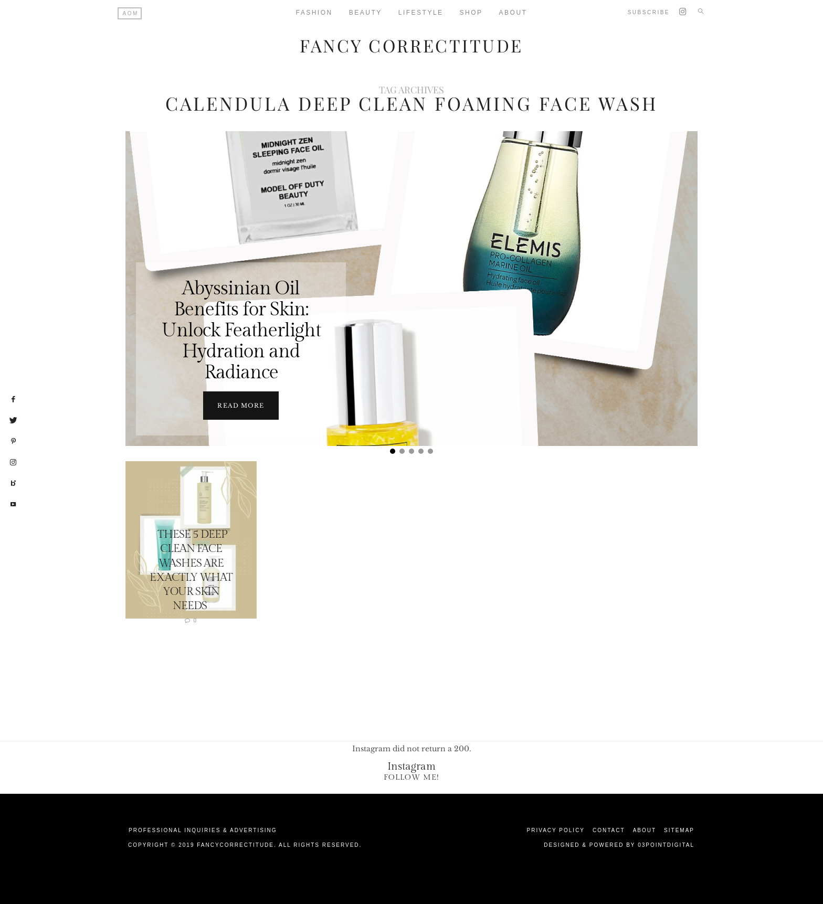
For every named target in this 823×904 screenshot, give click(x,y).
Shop (471, 12)
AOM (131, 13)
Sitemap (679, 830)
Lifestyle (421, 12)
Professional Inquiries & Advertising (203, 830)
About (513, 12)
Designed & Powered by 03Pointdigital (619, 844)
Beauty (365, 12)
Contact (609, 830)
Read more (240, 405)
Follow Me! (411, 776)
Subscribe (649, 12)
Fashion (314, 12)
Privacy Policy (556, 830)
